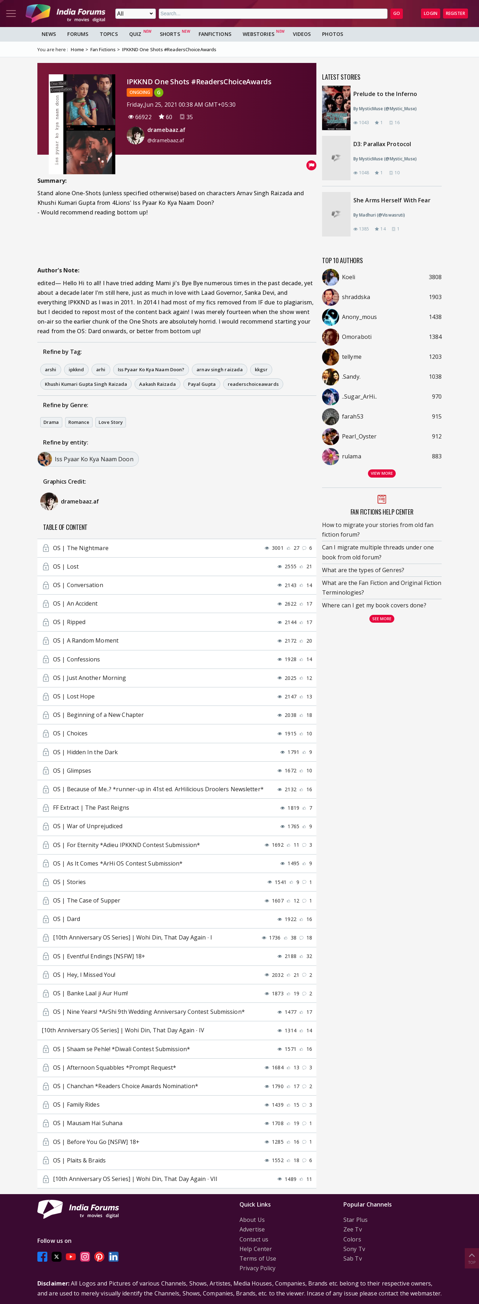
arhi (100, 369)
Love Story (111, 422)
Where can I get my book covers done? (374, 605)
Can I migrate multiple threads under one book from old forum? (378, 552)
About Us (252, 1220)
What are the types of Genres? (363, 570)
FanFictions (215, 34)
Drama (51, 422)
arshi (51, 369)
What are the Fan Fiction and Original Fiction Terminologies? (382, 587)
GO (396, 13)
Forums (77, 34)
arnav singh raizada (219, 369)
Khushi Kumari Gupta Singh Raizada (86, 384)
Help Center (256, 1249)
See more (382, 618)
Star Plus (355, 1220)
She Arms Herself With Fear (392, 200)
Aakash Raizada (157, 384)
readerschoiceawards (253, 384)
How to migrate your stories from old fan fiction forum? (377, 529)
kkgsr (261, 369)
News (49, 34)
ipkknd (76, 369)
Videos (302, 34)
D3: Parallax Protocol (382, 144)
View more (382, 473)
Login (430, 13)
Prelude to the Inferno (385, 94)
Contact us (254, 1239)
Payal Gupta (202, 384)
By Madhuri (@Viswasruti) (379, 215)
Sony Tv (354, 1249)
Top (472, 1258)
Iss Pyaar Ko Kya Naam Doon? (151, 369)
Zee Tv (352, 1229)
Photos (332, 34)
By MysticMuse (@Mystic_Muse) (385, 109)
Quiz (135, 34)
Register (455, 13)
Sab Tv (352, 1258)
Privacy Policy (257, 1268)
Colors (352, 1239)
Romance (79, 422)
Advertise (252, 1229)
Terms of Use (258, 1258)
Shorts (170, 34)
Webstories (258, 34)
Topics (109, 34)
